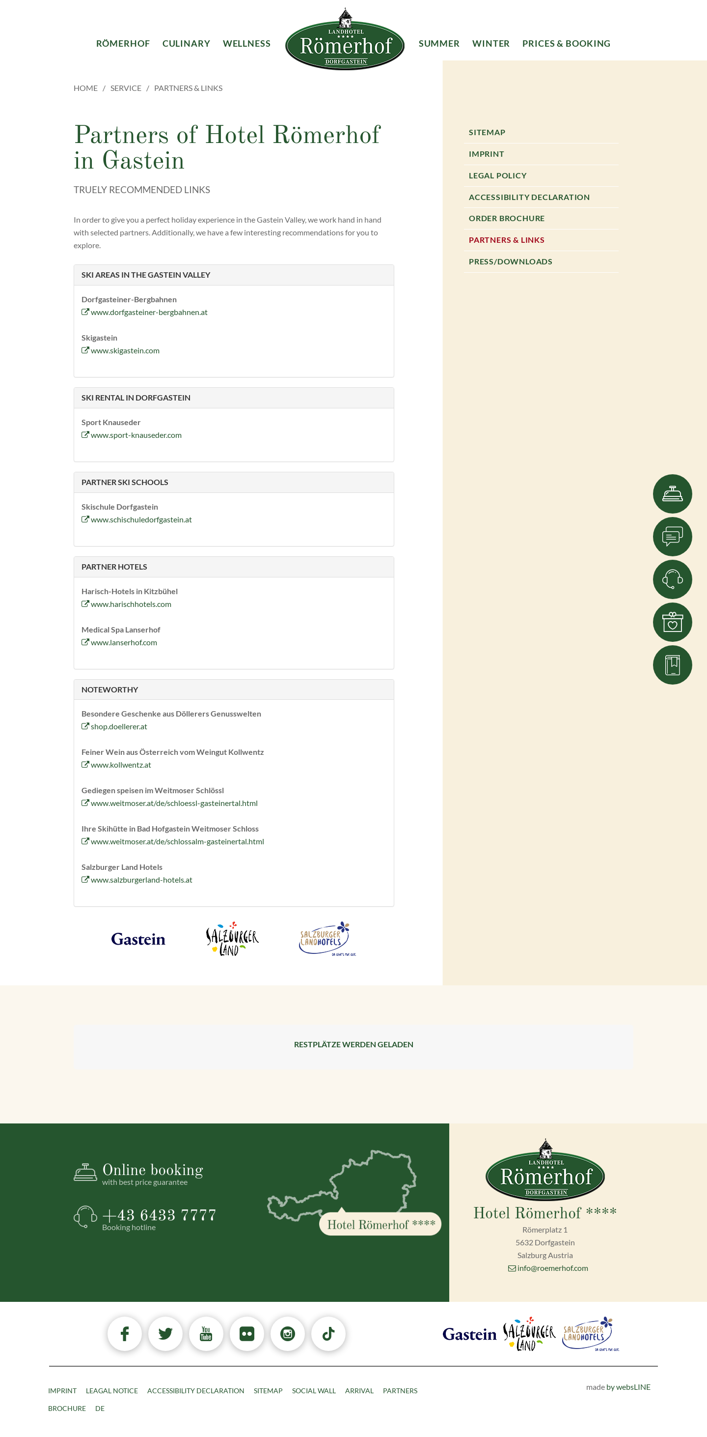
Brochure (67, 1408)
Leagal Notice (112, 1390)
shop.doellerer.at (114, 726)
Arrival (359, 1390)
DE (100, 1408)
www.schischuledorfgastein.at (137, 519)
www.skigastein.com (121, 350)
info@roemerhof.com (548, 1267)
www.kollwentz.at (116, 764)
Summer (439, 43)
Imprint (487, 153)
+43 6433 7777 (176, 1219)
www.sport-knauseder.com (132, 434)
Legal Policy (498, 175)
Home (86, 87)
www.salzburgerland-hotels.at (137, 879)
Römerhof (123, 43)
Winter (491, 43)
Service (125, 87)
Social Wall (314, 1390)
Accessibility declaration (529, 196)
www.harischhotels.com (126, 603)
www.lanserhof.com (119, 642)
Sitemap (487, 132)
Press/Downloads (511, 261)
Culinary (187, 43)
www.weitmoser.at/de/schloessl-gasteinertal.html (170, 802)
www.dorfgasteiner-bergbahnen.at (145, 311)
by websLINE (628, 1386)
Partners (400, 1390)
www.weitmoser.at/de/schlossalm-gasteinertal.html (173, 841)
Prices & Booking (566, 43)
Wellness (247, 43)
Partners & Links (507, 239)
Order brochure (507, 218)
